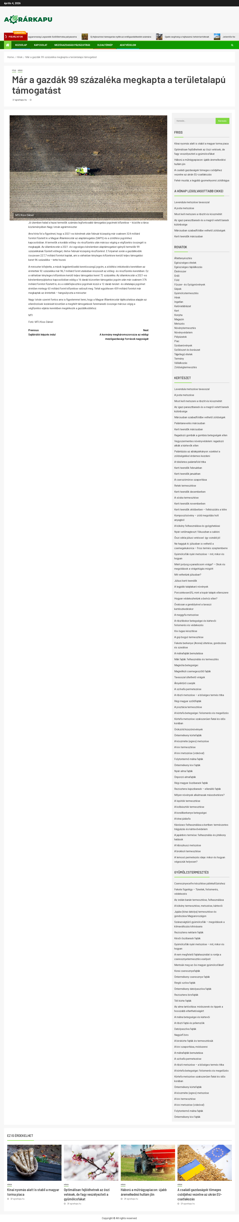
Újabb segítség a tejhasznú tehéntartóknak (185, 37)
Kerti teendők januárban (187, 473)
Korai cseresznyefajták (187, 970)
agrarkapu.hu (21, 100)
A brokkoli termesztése (187, 851)
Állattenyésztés (183, 258)
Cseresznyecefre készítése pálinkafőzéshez (199, 883)
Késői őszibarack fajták (187, 938)
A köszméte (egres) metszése (191, 741)
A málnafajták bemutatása (188, 653)
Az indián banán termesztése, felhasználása (199, 899)
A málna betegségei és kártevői (192, 1017)
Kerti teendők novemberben (189, 503)
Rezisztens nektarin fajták (188, 932)
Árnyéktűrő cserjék (184, 683)
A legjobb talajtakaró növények (191, 586)
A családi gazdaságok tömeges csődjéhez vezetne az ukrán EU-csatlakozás (199, 1194)
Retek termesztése (185, 485)
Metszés (179, 323)
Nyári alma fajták (183, 771)
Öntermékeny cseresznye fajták (192, 976)
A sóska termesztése (186, 497)
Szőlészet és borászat (187, 349)
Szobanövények (183, 345)
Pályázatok (180, 336)
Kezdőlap (21, 45)
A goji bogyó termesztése (188, 637)
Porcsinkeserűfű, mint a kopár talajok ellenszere (201, 592)
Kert (176, 310)
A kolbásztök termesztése (189, 806)
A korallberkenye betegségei (190, 812)
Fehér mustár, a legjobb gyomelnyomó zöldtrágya (201, 180)
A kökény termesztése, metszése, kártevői (198, 905)
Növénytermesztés (185, 328)
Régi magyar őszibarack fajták (191, 783)
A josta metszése (184, 208)
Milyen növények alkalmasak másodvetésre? (199, 795)
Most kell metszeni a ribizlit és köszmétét (198, 214)
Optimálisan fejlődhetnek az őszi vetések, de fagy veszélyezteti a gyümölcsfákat (87, 1194)
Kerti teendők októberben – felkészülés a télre (200, 509)
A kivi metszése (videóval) (189, 753)
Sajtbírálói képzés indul (58, 332)
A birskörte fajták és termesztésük (193, 1040)
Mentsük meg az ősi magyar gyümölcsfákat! (199, 965)
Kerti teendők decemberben (190, 491)
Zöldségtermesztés (185, 367)
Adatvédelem (128, 45)
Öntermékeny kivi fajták (187, 765)
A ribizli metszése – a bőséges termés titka (199, 695)
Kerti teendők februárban (188, 467)
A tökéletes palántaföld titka (190, 461)
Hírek (20, 70)
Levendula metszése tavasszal (192, 202)
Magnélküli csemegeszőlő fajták (192, 671)
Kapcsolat (40, 45)
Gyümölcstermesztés (186, 293)
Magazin (179, 319)
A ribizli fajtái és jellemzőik (189, 1023)
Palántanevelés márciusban (189, 423)
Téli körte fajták (182, 1000)
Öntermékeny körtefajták (188, 735)
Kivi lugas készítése (185, 631)
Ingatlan (178, 301)
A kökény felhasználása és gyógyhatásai (197, 525)
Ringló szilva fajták (184, 982)
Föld (14, 70)
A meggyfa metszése (186, 614)
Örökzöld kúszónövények (188, 729)
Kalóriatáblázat (182, 306)
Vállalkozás (180, 363)
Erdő (176, 275)
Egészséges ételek (185, 262)
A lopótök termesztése (187, 800)
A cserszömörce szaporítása (190, 479)
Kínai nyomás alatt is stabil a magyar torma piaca (201, 143)
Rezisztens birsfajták (186, 994)
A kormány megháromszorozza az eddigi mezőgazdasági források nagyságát (118, 334)
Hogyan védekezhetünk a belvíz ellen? (195, 598)
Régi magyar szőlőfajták (187, 701)
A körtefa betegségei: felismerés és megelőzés (201, 713)
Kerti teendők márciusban (188, 236)
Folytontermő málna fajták (188, 759)
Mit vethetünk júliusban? (187, 574)
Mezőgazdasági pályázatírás (72, 45)
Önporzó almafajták (185, 777)
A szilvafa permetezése (187, 689)
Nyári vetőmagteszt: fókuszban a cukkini (197, 531)
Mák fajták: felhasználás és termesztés (196, 659)
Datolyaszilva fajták (185, 1029)
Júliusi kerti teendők (185, 580)
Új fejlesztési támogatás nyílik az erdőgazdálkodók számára (119, 37)
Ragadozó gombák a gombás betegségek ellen (200, 435)
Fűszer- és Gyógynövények (189, 284)
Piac (176, 341)
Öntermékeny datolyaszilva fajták (192, 988)
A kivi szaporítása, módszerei (191, 1046)
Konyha (178, 315)
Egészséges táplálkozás (188, 267)
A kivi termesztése (185, 747)
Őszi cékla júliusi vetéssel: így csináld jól (197, 537)
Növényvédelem (183, 332)
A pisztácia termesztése (188, 707)
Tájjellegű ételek (183, 354)
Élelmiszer (180, 271)
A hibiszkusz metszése (187, 845)
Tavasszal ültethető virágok (189, 677)
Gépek (177, 288)
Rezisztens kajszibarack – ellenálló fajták (197, 788)
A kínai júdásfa (182, 818)
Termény (179, 358)
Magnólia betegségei (186, 665)
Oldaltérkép (105, 45)
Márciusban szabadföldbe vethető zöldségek (199, 230)
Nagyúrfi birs (181, 1034)
